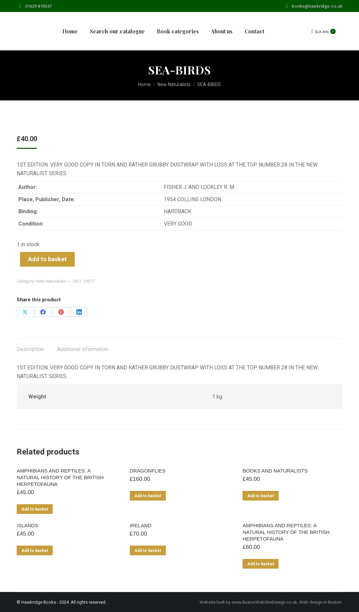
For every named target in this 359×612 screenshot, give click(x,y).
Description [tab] (30, 349)
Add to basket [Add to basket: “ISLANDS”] (34, 550)
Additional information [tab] (82, 349)
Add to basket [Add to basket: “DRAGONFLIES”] (147, 496)
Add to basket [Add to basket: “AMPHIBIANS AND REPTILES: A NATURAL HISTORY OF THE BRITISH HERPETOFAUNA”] (34, 509)
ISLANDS (27, 525)
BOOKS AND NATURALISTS (275, 471)
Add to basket (47, 259)
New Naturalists (51, 281)
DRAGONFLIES (148, 471)
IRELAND (140, 525)
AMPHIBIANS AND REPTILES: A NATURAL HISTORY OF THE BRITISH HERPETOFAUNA (60, 477)
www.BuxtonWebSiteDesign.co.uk (264, 602)
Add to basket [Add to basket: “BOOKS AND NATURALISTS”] (260, 496)
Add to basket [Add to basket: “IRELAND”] (147, 550)
